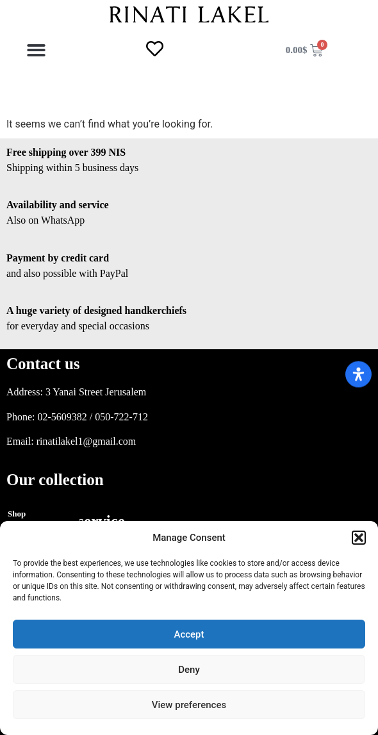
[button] (358, 537)
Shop (17, 513)
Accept (189, 634)
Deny (189, 669)
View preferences (189, 705)
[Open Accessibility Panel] (358, 374)
